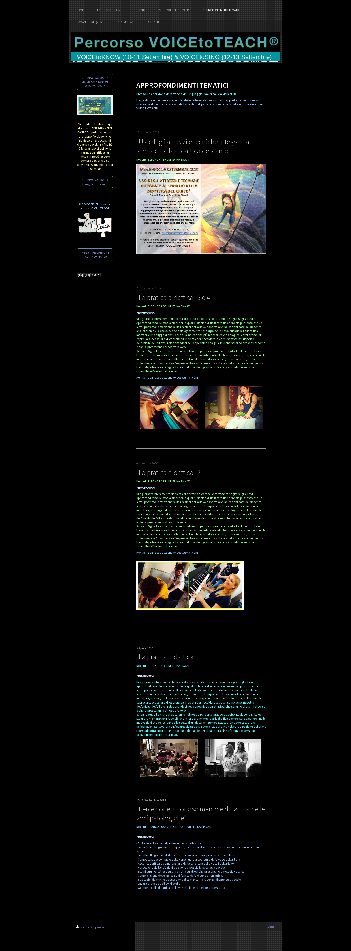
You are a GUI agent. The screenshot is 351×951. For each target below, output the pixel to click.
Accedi (271, 926)
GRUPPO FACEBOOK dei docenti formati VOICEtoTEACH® (95, 82)
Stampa (82, 927)
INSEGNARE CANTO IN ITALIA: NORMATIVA (95, 254)
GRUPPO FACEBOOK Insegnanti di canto (95, 182)
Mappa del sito (98, 927)
